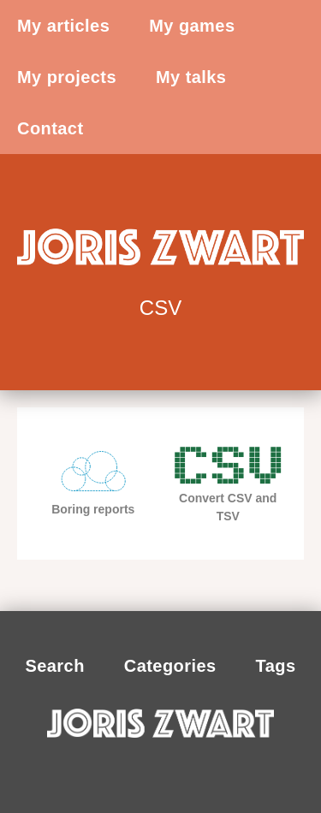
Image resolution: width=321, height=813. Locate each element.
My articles (63, 25)
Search (54, 665)
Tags (276, 665)
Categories (170, 665)
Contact (50, 128)
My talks (191, 77)
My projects (66, 77)
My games (192, 25)
